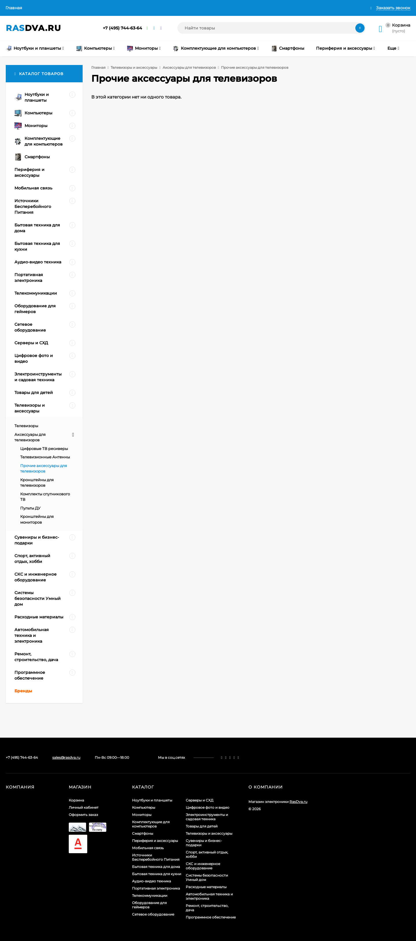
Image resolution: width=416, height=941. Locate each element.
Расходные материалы (206, 887)
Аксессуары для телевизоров (189, 67)
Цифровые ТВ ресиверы (44, 448)
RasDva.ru (298, 801)
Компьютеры (143, 807)
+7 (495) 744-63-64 (122, 28)
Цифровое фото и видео (207, 807)
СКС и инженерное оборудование (203, 866)
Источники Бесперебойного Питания (155, 857)
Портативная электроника (156, 888)
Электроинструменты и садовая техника (207, 816)
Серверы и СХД (199, 800)
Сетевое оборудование (153, 914)
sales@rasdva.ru (66, 757)
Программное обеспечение (211, 917)
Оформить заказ (83, 814)
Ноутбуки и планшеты (152, 800)
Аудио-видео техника (151, 881)
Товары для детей (202, 826)
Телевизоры (26, 425)
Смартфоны (142, 833)
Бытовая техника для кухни (156, 874)
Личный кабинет (84, 807)
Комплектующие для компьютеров (151, 824)
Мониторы (141, 814)
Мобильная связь (148, 848)
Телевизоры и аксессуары (134, 67)
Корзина (76, 800)
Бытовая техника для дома (156, 866)
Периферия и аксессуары (155, 840)
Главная (13, 7)
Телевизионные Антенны (45, 457)
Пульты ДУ (30, 508)
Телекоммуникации (149, 895)
